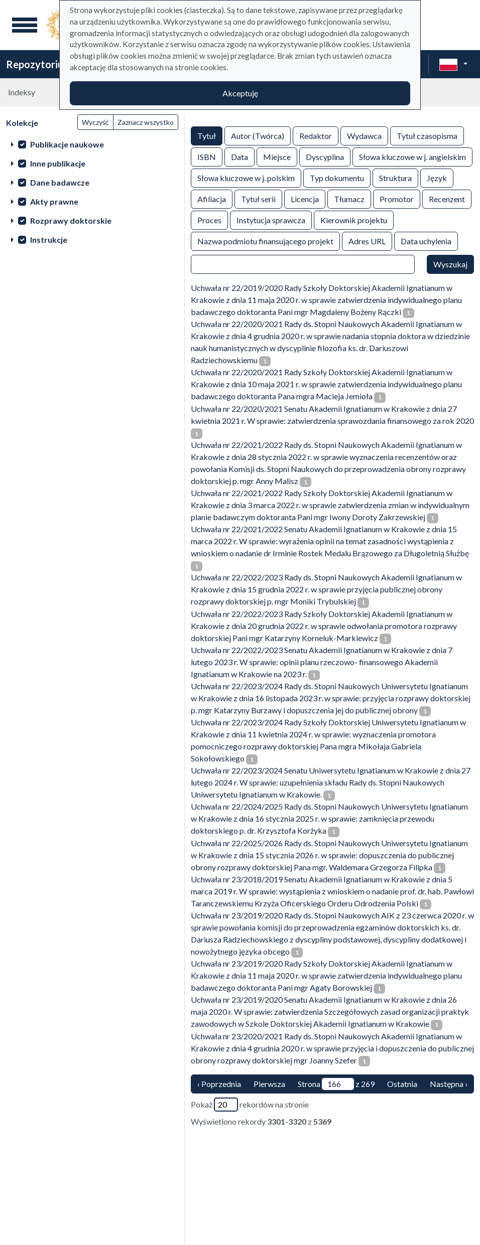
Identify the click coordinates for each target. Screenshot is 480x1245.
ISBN (206, 156)
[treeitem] (92, 143)
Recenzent (447, 198)
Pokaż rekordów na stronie (250, 1105)
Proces (209, 219)
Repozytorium (39, 64)
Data (239, 156)
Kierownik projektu (353, 219)
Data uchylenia (426, 240)
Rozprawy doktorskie (70, 220)
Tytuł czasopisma (427, 135)
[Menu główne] (24, 25)
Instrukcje (48, 239)
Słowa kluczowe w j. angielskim (412, 156)
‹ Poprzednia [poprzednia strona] (219, 1083)
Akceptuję (240, 93)
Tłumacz (349, 198)
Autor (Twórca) (257, 135)
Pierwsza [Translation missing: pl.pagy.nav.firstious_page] (269, 1083)
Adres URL (367, 240)
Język (437, 177)
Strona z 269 (336, 1084)
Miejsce (277, 156)
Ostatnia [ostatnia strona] (402, 1083)
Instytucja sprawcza (270, 219)
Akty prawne (54, 201)
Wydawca (364, 135)
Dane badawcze (59, 182)
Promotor (397, 198)
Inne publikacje (57, 163)
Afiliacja (211, 198)
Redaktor (315, 135)
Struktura (395, 177)
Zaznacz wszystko (145, 122)
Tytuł (206, 135)
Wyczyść (95, 122)
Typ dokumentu (337, 177)
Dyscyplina (325, 156)
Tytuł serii (258, 198)
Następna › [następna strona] (448, 1083)
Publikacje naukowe (67, 144)
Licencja (305, 198)
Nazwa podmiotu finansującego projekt (265, 240)
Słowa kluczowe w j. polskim (246, 177)
